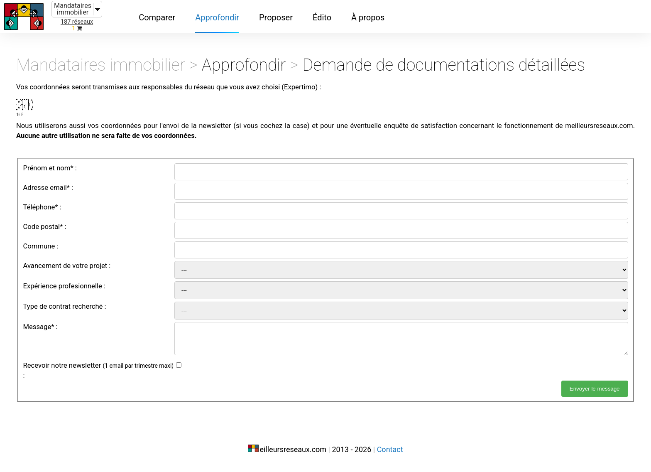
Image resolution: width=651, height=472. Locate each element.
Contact (390, 454)
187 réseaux (77, 21)
